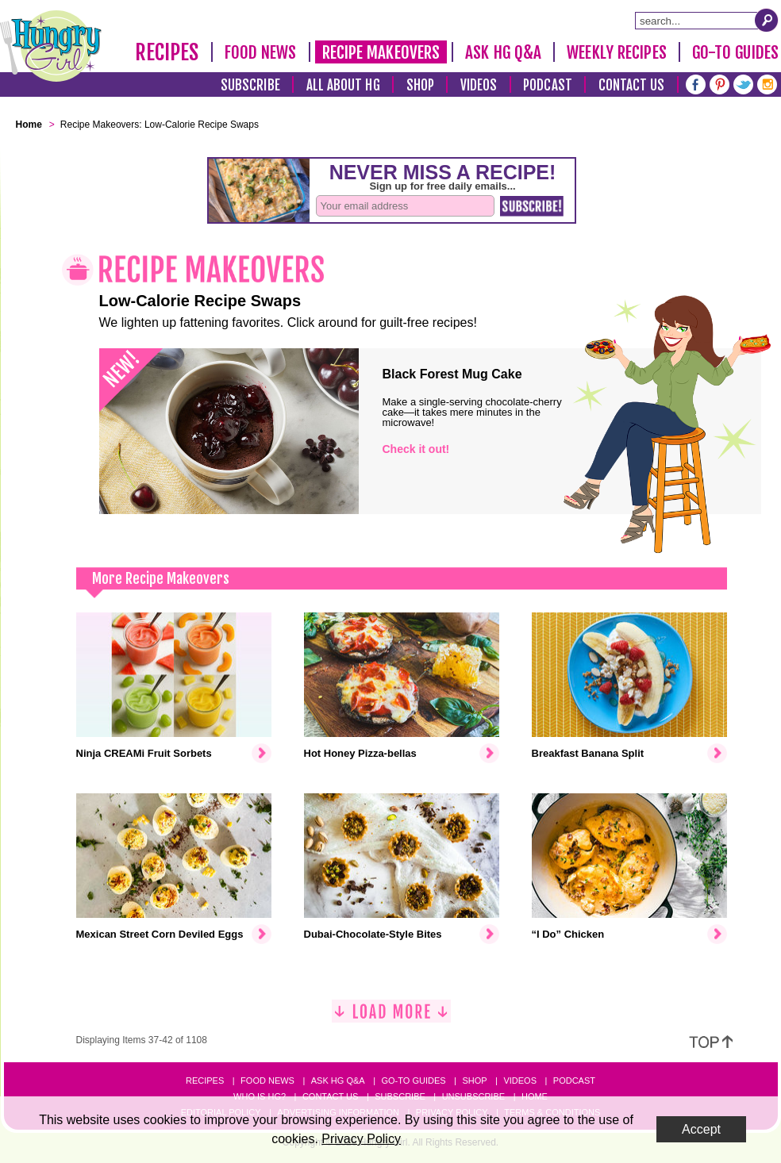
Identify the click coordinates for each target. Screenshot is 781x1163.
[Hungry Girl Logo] (51, 46)
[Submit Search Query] (767, 20)
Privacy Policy (361, 1139)
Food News (261, 52)
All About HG (343, 85)
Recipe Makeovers (381, 52)
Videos (479, 85)
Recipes (167, 52)
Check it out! (416, 449)
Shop (420, 85)
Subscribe (250, 85)
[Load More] (391, 1017)
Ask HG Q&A (503, 52)
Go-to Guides (413, 1080)
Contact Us (631, 85)
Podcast (547, 85)
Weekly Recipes (616, 52)
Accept (701, 1129)
